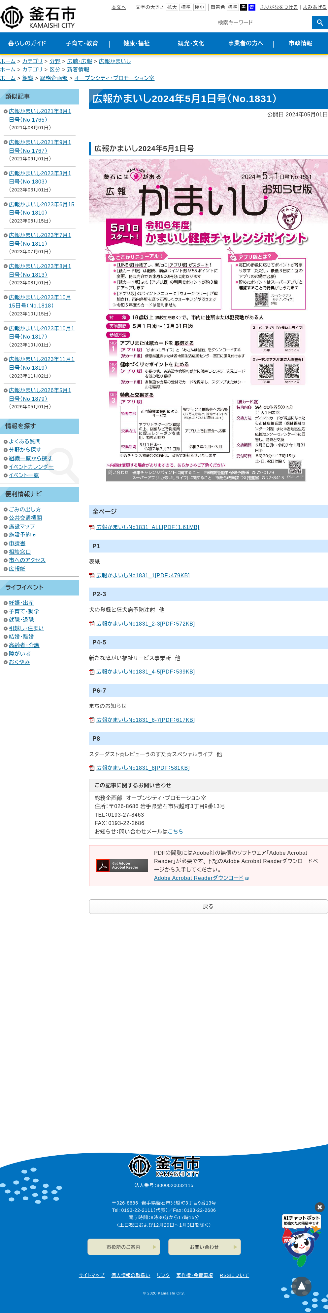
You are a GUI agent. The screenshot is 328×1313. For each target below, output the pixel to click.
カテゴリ (32, 61)
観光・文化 (191, 43)
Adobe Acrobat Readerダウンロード (201, 878)
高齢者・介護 (24, 645)
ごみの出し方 (25, 510)
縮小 (200, 7)
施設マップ (22, 526)
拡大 (172, 7)
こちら (175, 832)
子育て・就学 (24, 611)
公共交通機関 (25, 518)
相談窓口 (20, 552)
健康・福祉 (136, 43)
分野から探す (25, 450)
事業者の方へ (246, 43)
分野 (55, 61)
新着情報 (78, 69)
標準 (186, 7)
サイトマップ (92, 1275)
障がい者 (20, 654)
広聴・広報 (79, 61)
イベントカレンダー (31, 467)
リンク (163, 1275)
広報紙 (17, 569)
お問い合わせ (204, 1247)
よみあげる (315, 7)
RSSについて (234, 1275)
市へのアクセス (27, 560)
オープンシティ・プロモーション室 (115, 78)
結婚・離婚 (21, 636)
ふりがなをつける (279, 7)
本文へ (119, 7)
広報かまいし (115, 61)
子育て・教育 (82, 43)
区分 (55, 69)
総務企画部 (54, 78)
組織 (28, 78)
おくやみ (19, 662)
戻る (208, 906)
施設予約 (22, 535)
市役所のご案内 (124, 1247)
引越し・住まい (26, 628)
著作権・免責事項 (195, 1275)
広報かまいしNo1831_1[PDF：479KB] (143, 575)
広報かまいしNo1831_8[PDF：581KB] (143, 768)
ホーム (8, 61)
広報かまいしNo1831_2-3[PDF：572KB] (145, 624)
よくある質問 (25, 441)
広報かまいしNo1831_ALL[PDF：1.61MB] (147, 527)
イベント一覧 (24, 475)
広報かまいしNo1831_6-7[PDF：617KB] (145, 720)
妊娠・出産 (21, 603)
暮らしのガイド (27, 43)
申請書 (17, 543)
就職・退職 (21, 620)
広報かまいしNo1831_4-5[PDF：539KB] (145, 672)
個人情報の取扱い (130, 1275)
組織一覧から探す (30, 458)
